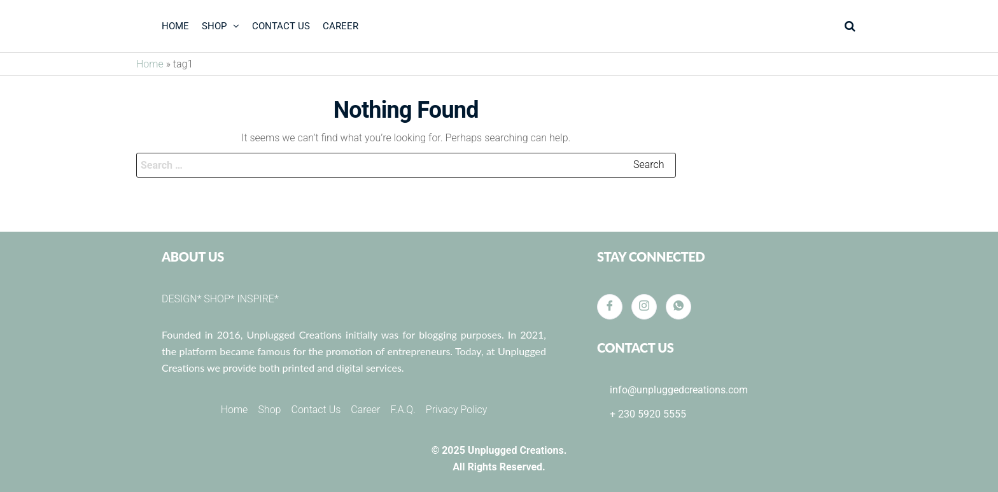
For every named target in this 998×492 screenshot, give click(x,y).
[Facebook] (609, 307)
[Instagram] (644, 307)
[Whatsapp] (678, 307)
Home (150, 64)
